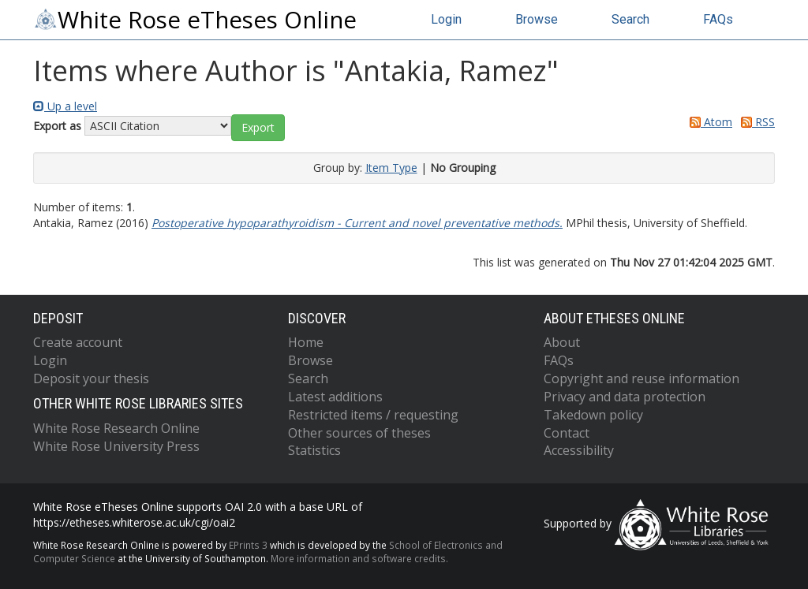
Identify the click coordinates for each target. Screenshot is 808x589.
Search (630, 19)
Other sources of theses (359, 433)
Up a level (65, 106)
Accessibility (579, 450)
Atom (708, 121)
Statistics (314, 450)
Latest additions (335, 396)
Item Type (391, 167)
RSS (755, 121)
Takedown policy (593, 414)
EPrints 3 (248, 545)
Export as (57, 125)
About (562, 342)
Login (446, 19)
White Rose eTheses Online (195, 19)
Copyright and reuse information (641, 378)
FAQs (718, 19)
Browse (536, 19)
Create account (77, 342)
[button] (258, 127)
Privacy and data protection (624, 396)
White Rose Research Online (116, 428)
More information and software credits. (359, 558)
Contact (566, 433)
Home (306, 342)
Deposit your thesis (91, 378)
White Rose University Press (116, 446)
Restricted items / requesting (373, 414)
